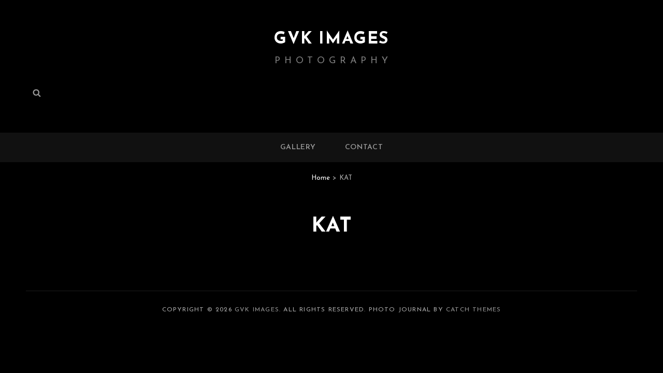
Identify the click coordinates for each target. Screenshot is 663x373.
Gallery (298, 147)
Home (320, 178)
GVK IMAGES (331, 39)
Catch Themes (473, 310)
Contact (364, 147)
